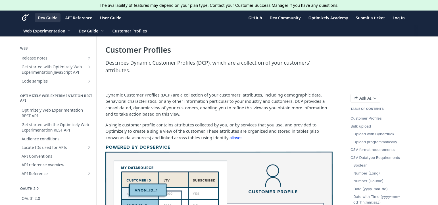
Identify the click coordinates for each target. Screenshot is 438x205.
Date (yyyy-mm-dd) (370, 188)
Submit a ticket (370, 17)
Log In (399, 17)
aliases (236, 137)
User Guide (110, 17)
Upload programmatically (375, 142)
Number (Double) (368, 181)
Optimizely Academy (328, 17)
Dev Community (285, 17)
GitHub (255, 17)
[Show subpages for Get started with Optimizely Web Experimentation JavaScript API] (89, 67)
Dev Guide (47, 17)
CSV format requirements (373, 149)
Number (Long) (366, 173)
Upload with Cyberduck (373, 134)
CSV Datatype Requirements (375, 157)
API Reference (78, 17)
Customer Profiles (366, 118)
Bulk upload (361, 126)
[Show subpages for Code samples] (89, 81)
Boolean (360, 165)
